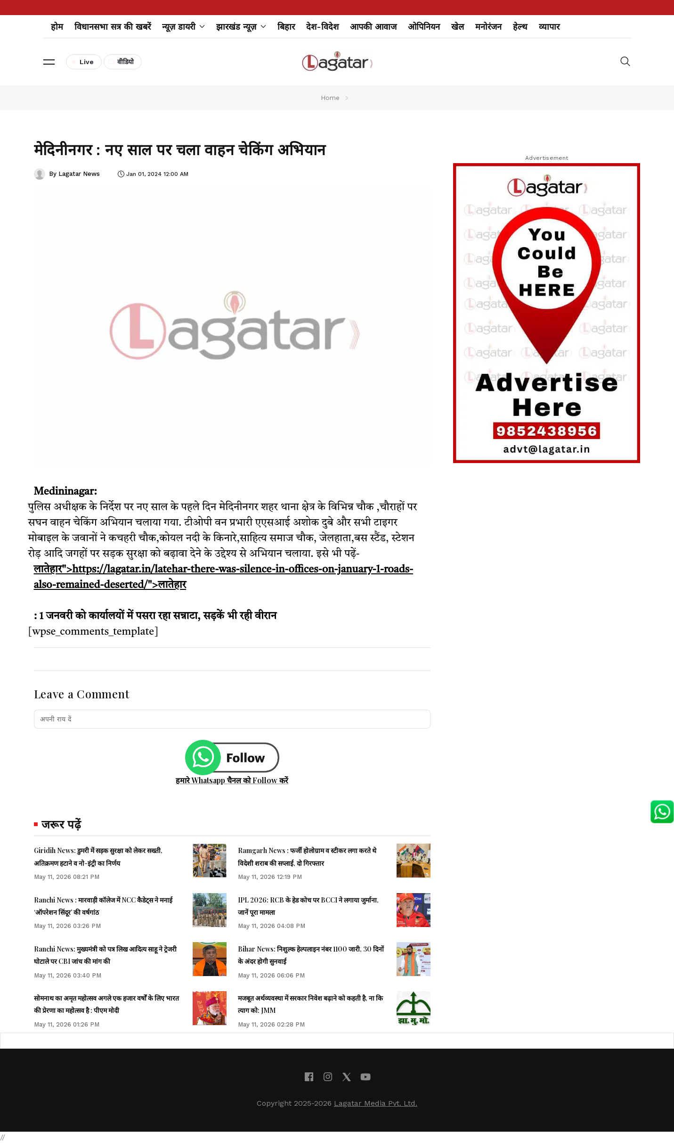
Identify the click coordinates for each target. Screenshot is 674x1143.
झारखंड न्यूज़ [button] (241, 27)
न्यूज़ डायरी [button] (183, 27)
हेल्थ (520, 27)
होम (57, 27)
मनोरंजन (488, 27)
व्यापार (549, 27)
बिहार (286, 27)
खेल (457, 27)
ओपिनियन (424, 27)
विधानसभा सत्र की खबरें (112, 27)
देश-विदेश (322, 27)
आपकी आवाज (373, 27)
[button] (49, 61)
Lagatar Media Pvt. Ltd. (375, 1103)
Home (330, 97)
